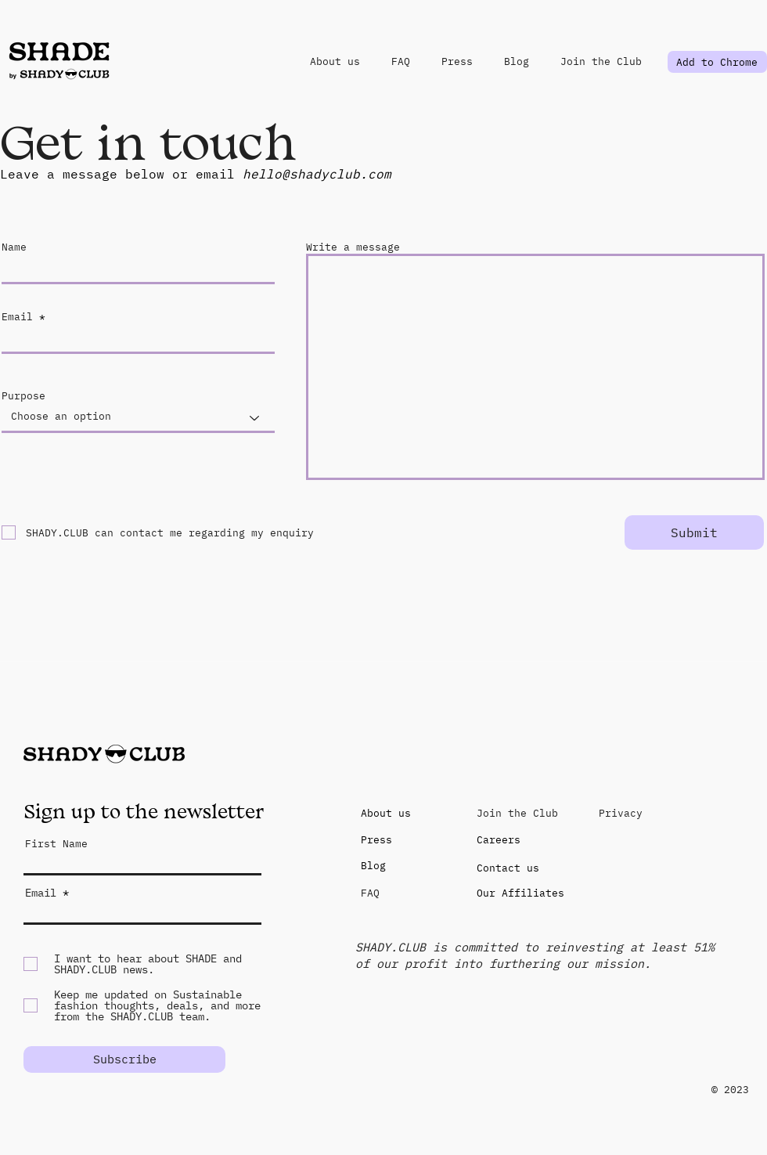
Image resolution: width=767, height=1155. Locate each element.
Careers (498, 839)
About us (386, 813)
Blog (373, 865)
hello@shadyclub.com (317, 174)
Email (17, 317)
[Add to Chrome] (717, 62)
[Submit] (694, 532)
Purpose (23, 396)
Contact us (508, 868)
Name (14, 247)
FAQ (370, 893)
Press (376, 839)
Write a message (353, 247)
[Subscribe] (124, 1059)
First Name (56, 844)
